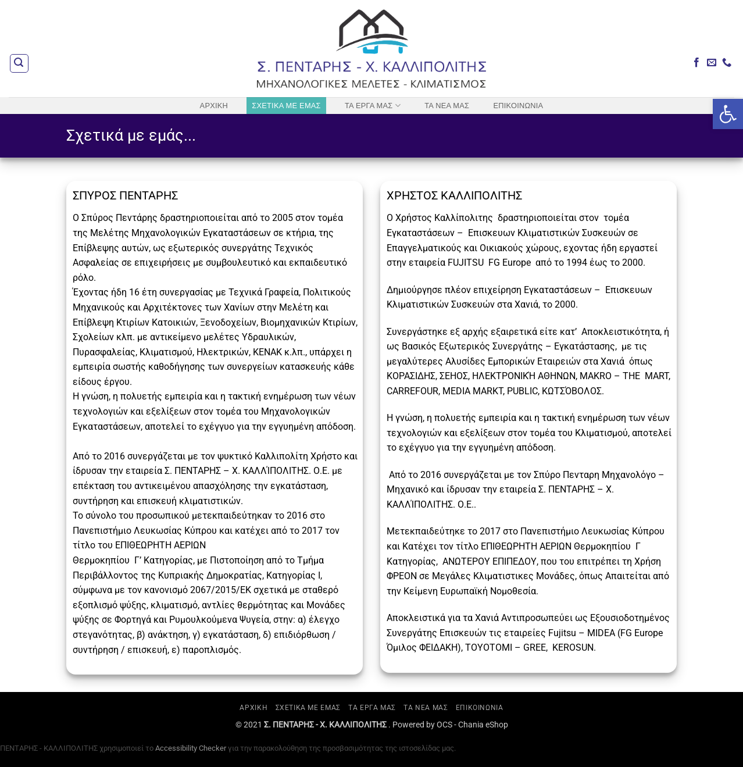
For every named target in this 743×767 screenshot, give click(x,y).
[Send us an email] (711, 63)
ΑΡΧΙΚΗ (214, 105)
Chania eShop (483, 725)
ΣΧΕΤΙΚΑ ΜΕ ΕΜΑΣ (286, 105)
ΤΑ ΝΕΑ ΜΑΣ (446, 105)
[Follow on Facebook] (696, 63)
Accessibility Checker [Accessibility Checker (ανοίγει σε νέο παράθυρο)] (190, 748)
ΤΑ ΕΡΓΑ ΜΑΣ (373, 105)
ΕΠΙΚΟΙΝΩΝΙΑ (518, 105)
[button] (19, 63)
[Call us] (726, 63)
